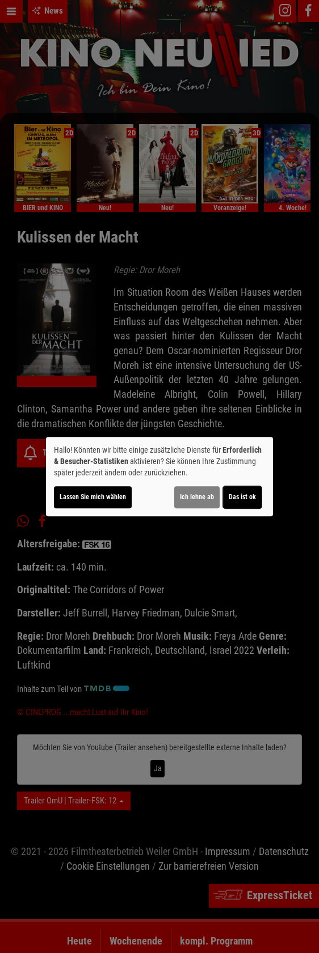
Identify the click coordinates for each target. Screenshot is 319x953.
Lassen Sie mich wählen (93, 497)
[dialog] (159, 476)
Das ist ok (242, 497)
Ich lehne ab (197, 497)
